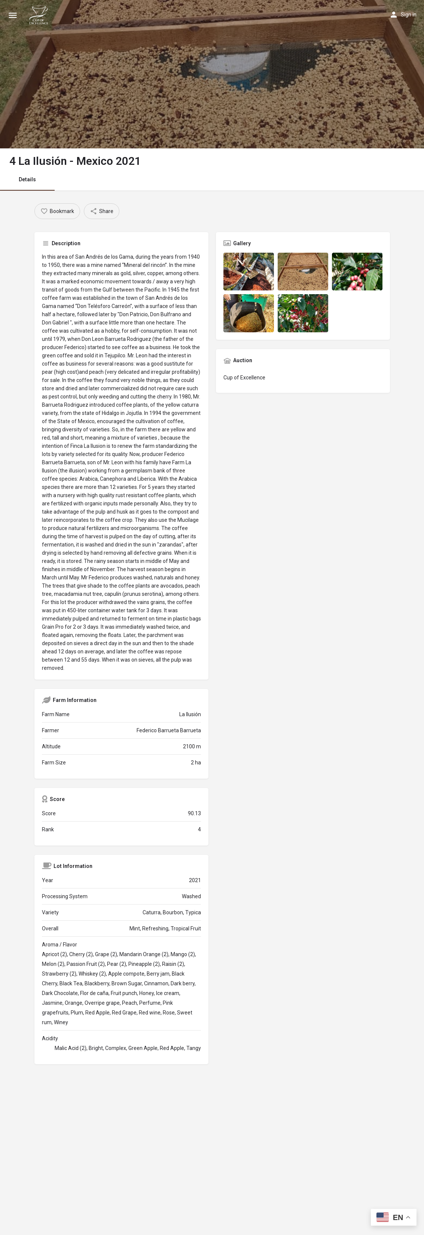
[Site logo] (39, 15)
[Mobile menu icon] (12, 15)
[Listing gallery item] (248, 271)
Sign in (409, 15)
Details (27, 179)
